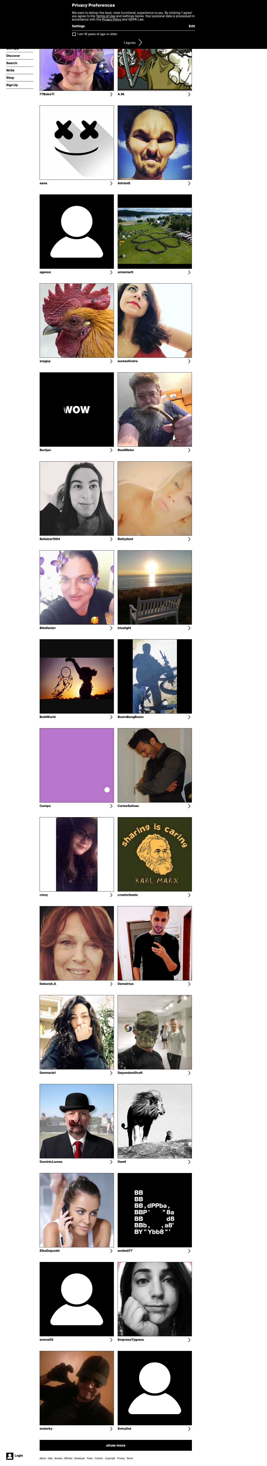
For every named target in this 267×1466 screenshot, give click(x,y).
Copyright (110, 1458)
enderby (46, 1428)
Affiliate (68, 1458)
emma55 (46, 1340)
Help (50, 1458)
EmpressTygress (131, 1340)
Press (90, 1458)
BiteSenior (48, 628)
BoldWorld (48, 717)
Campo (45, 806)
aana (43, 183)
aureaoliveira (128, 361)
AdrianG (124, 183)
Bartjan (45, 450)
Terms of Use (105, 16)
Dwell (122, 1162)
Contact (99, 1458)
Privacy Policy (111, 19)
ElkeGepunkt (50, 1251)
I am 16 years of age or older (97, 34)
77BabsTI (47, 94)
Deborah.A (48, 984)
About (43, 1458)
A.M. (121, 94)
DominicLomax (51, 1162)
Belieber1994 (50, 539)
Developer (79, 1458)
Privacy (121, 1458)
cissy (44, 895)
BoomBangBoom (131, 717)
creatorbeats (128, 895)
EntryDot (124, 1428)
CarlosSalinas (128, 806)
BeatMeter (126, 450)
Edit (192, 26)
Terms (130, 1458)
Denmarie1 (48, 1073)
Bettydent (125, 539)
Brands (58, 1458)
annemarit (125, 272)
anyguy (45, 361)
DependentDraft (130, 1073)
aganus (45, 272)
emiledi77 (125, 1251)
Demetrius (126, 984)
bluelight (124, 628)
